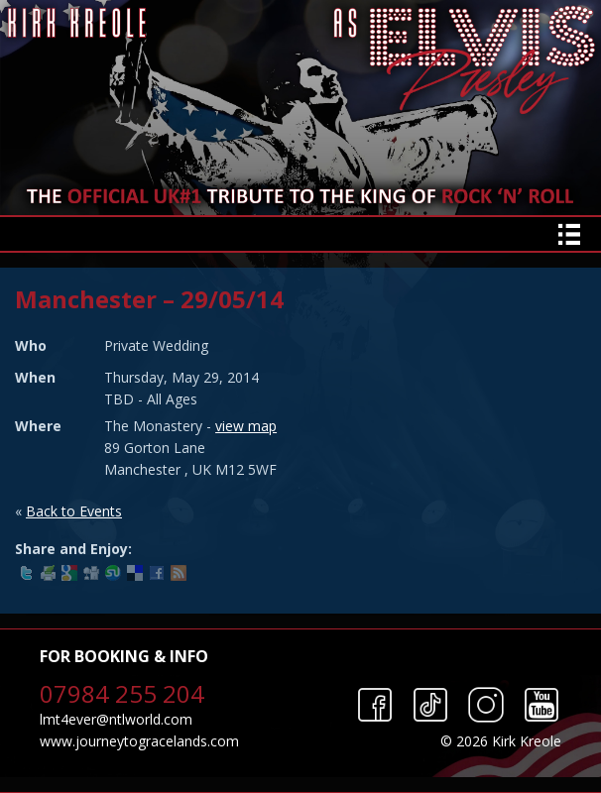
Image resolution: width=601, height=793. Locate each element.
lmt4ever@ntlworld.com (116, 719)
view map (246, 425)
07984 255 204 (122, 693)
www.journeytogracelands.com (139, 741)
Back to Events (74, 511)
